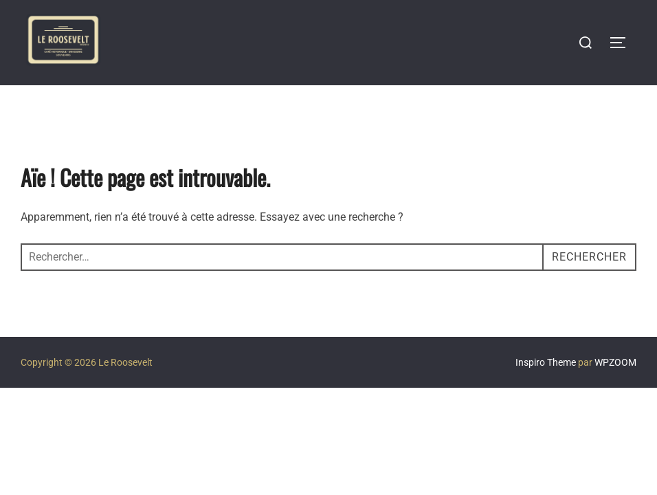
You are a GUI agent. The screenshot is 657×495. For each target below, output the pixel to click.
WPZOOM (615, 362)
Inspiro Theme (545, 362)
